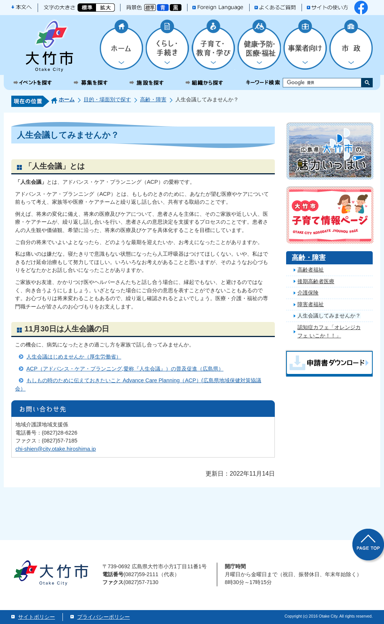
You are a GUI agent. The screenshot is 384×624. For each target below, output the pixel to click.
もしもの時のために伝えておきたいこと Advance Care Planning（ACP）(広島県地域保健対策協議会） (138, 384)
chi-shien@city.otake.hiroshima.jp (55, 449)
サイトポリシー (36, 617)
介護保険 (307, 293)
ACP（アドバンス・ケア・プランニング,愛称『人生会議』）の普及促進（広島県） (125, 369)
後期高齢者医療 (315, 281)
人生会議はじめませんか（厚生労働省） (73, 357)
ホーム (67, 99)
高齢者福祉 (310, 270)
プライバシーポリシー (103, 617)
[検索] (315, 82)
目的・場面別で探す (107, 99)
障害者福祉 (310, 304)
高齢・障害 (153, 99)
